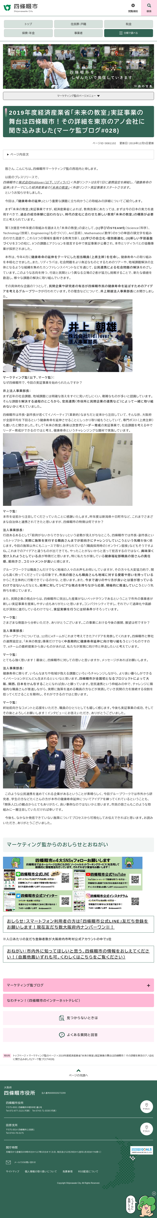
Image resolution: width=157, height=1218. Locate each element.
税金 (128, 24)
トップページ (19, 1055)
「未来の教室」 (60, 187)
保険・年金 (28, 33)
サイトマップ (12, 1171)
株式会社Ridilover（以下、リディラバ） (44, 182)
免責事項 (68, 1171)
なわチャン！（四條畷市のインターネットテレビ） (43, 1000)
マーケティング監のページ (42, 1055)
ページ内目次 (19, 154)
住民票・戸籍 (78, 24)
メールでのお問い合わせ (25, 1162)
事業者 (78, 33)
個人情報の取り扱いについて (41, 1171)
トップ (28, 24)
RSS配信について (88, 1171)
